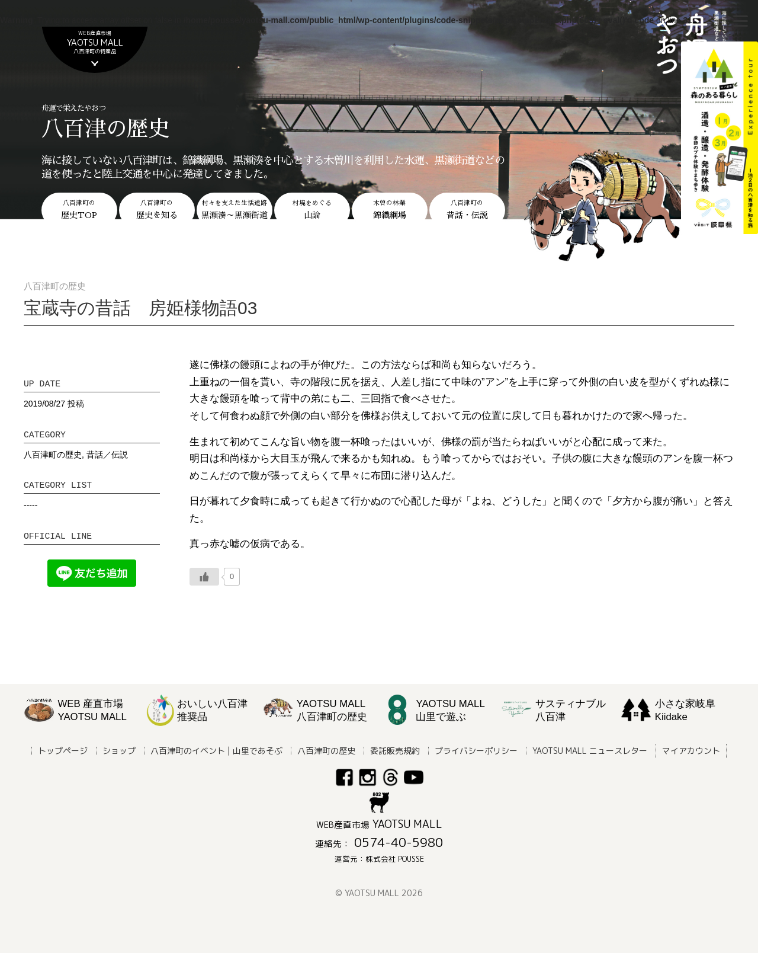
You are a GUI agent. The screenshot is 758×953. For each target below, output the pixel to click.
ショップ (119, 750)
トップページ (63, 750)
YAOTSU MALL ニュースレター (589, 750)
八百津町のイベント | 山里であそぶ (216, 750)
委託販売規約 (395, 750)
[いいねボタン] (204, 577)
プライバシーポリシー (476, 750)
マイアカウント (691, 750)
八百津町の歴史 (53, 454)
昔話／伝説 (107, 454)
